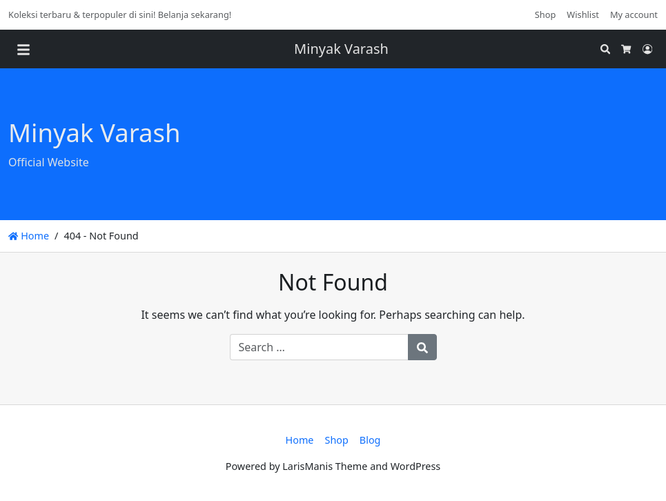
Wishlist (583, 14)
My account (634, 14)
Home (28, 235)
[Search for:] (319, 347)
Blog (370, 439)
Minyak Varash (341, 48)
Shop (545, 14)
